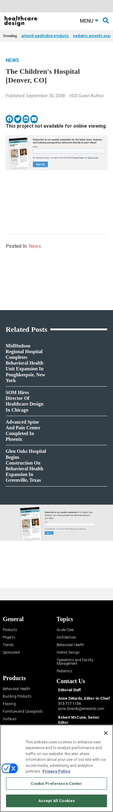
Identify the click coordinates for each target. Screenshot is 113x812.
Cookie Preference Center (56, 783)
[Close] (105, 733)
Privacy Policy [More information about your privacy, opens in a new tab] (56, 771)
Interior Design (68, 653)
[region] (56, 768)
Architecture (66, 637)
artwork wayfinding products (45, 36)
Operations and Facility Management (75, 662)
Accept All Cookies (56, 800)
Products (10, 630)
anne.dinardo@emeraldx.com (81, 709)
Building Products (17, 696)
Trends (8, 645)
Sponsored (11, 653)
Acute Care (65, 630)
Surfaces (10, 719)
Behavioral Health (70, 645)
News (12, 60)
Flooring (9, 704)
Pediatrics (64, 671)
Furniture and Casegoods (23, 712)
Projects (9, 637)
